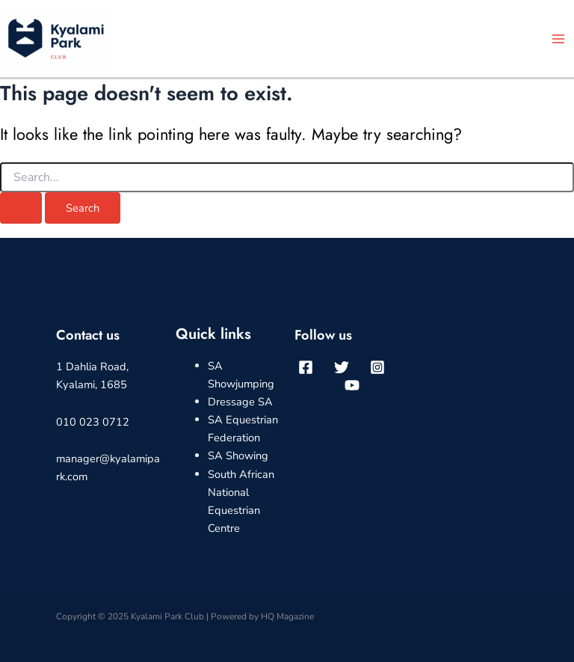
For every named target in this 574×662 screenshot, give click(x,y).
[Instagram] (377, 367)
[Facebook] (305, 367)
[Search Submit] (21, 208)
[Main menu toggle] (558, 39)
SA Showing (238, 455)
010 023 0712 (92, 421)
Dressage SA (240, 401)
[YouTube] (352, 385)
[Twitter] (341, 367)
